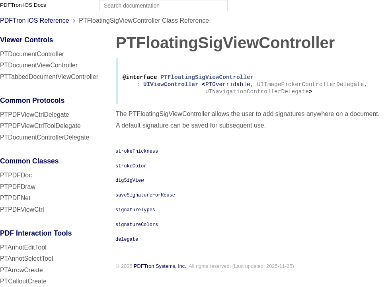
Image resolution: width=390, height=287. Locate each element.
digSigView (129, 183)
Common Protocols (32, 100)
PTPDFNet (15, 198)
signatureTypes (135, 212)
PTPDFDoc (16, 175)
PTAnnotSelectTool (26, 258)
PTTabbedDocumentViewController (49, 76)
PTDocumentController (32, 54)
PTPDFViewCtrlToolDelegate (40, 125)
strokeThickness (136, 154)
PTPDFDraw (17, 186)
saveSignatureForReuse (145, 198)
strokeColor (130, 168)
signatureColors (136, 227)
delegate (126, 242)
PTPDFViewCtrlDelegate (34, 114)
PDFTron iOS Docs (23, 5)
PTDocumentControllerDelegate (44, 137)
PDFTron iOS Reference (34, 20)
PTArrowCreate (21, 270)
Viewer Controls (26, 40)
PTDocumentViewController (39, 65)
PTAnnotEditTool (23, 247)
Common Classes (29, 161)
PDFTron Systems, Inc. (160, 269)
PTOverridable (227, 86)
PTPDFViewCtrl (22, 209)
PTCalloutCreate (23, 281)
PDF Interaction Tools (36, 233)
